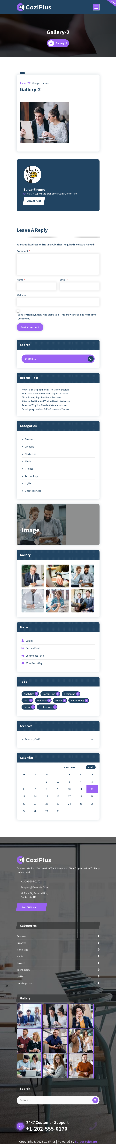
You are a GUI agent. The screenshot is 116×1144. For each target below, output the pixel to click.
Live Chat (28, 957)
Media (28, 524)
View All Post (33, 264)
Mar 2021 (26, 146)
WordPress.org (34, 726)
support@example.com (34, 937)
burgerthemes (34, 253)
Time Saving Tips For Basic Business (42, 460)
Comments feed (35, 718)
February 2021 (32, 802)
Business (30, 502)
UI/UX (28, 546)
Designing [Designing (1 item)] (69, 757)
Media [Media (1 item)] (58, 763)
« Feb (90, 830)
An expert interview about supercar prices (45, 456)
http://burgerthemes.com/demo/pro (55, 257)
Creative (29, 509)
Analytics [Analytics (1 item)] (29, 757)
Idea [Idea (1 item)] (26, 763)
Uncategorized (33, 554)
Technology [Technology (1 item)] (45, 770)
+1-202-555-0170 (46, 1128)
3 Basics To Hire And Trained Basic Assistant (46, 464)
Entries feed (32, 711)
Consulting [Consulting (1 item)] (49, 757)
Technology (31, 539)
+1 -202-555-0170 (30, 931)
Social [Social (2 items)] (27, 770)
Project (29, 532)
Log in (29, 703)
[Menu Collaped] (96, 7)
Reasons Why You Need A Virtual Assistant (45, 468)
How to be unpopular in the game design (45, 452)
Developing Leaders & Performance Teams (45, 472)
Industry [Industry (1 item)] (41, 763)
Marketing (30, 517)
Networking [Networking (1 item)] (77, 763)
